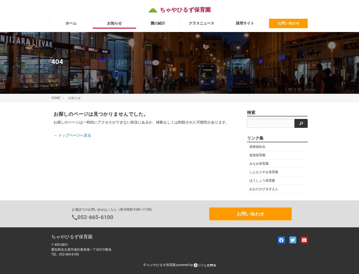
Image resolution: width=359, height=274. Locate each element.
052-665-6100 (95, 217)
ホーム (70, 23)
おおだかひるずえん (263, 189)
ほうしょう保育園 (262, 180)
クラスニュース (201, 23)
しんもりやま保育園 (263, 172)
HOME (55, 98)
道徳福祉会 (257, 146)
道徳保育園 (257, 155)
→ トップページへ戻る (72, 135)
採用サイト (245, 23)
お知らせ (114, 23)
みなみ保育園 (259, 163)
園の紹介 (158, 23)
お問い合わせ (288, 23)
